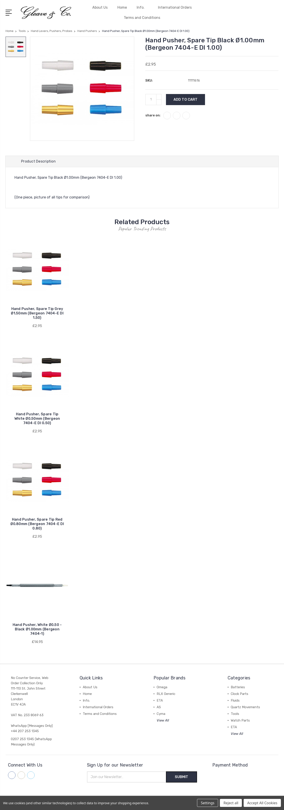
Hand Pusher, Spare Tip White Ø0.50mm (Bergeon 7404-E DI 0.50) (37, 418)
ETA (160, 700)
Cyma (161, 714)
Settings (207, 802)
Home (122, 7)
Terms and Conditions (142, 18)
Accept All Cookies (262, 802)
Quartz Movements (245, 707)
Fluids (235, 700)
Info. (142, 7)
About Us (100, 7)
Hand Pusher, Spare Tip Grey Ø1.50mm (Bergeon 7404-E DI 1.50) (37, 313)
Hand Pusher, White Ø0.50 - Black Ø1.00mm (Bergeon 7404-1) (37, 629)
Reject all (230, 802)
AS (159, 707)
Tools (235, 714)
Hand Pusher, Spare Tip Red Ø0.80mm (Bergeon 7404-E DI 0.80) (37, 523)
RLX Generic (166, 694)
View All (163, 720)
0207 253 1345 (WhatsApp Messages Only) (31, 741)
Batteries (238, 687)
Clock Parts (239, 694)
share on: (152, 115)
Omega (162, 687)
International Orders (175, 7)
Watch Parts (240, 720)
